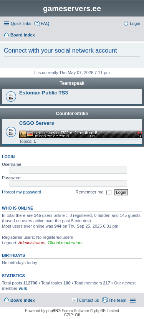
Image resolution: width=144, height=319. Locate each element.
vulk (22, 288)
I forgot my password (21, 192)
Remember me (93, 192)
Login (8, 156)
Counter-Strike (72, 113)
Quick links (21, 23)
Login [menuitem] (135, 23)
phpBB (52, 311)
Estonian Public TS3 (43, 93)
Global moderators (65, 242)
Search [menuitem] (137, 36)
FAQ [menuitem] (45, 23)
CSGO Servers (36, 123)
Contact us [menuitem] (89, 300)
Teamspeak (72, 83)
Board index (22, 300)
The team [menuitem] (117, 300)
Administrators (31, 242)
